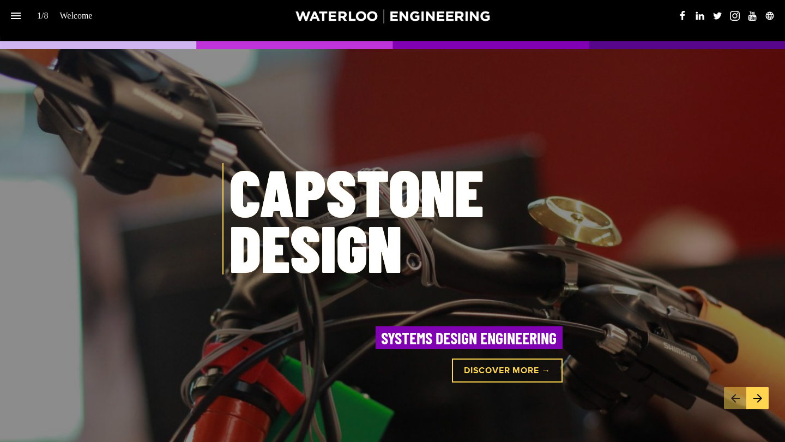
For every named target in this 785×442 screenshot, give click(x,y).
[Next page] (757, 398)
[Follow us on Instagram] (734, 15)
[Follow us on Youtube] (752, 15)
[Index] (15, 15)
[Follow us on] (769, 15)
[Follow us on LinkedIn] (700, 15)
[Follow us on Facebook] (682, 15)
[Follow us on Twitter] (717, 15)
